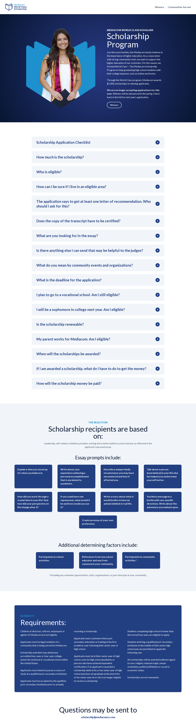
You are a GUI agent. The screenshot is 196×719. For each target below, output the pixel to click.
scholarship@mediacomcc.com (98, 717)
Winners (159, 7)
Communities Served (179, 7)
